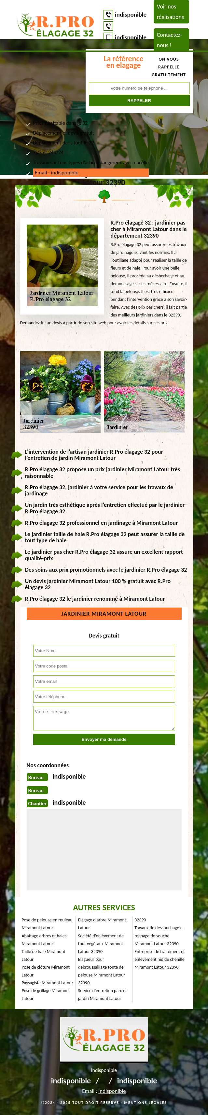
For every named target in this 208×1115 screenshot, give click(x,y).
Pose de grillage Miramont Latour (46, 994)
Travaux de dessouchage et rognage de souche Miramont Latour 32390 (159, 935)
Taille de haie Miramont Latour (43, 955)
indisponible (130, 14)
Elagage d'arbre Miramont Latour (102, 924)
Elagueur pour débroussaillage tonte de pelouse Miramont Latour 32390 (101, 971)
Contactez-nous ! (169, 40)
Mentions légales (145, 1102)
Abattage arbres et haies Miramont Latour (44, 939)
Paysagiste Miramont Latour (47, 983)
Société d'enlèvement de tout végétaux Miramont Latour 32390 (101, 943)
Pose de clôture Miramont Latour (46, 971)
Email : (56, 172)
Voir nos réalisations (170, 12)
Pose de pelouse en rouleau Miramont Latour (47, 924)
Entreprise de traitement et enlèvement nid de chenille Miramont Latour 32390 (159, 959)
